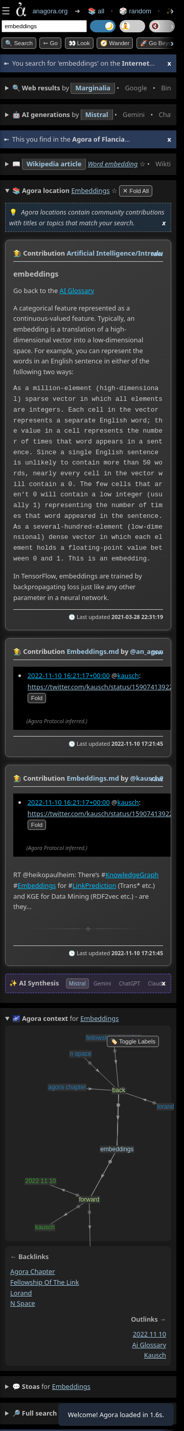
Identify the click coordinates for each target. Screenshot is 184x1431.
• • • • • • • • (91, 88)
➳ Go (50, 43)
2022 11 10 (149, 1334)
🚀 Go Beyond (159, 43)
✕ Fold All (136, 191)
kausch (128, 675)
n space (22, 1303)
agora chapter (32, 1271)
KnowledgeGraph (131, 874)
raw (157, 253)
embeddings (71, 1386)
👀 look (79, 43)
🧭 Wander (114, 43)
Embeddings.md (92, 651)
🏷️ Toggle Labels (132, 1041)
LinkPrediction (95, 884)
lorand (21, 1293)
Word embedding (113, 163)
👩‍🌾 (17, 253)
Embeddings (36, 884)
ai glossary (149, 1344)
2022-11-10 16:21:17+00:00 (69, 675)
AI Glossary (77, 291)
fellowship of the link (44, 1282)
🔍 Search (19, 43)
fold (36, 698)
